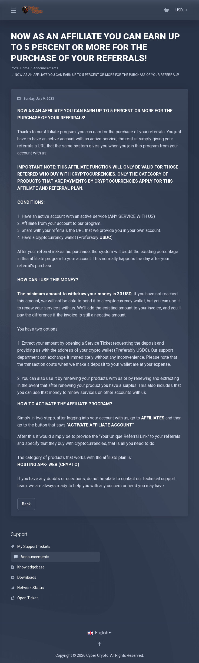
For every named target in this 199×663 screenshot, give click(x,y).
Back (26, 504)
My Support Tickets (30, 546)
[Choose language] (99, 633)
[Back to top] (99, 643)
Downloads (23, 577)
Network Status (27, 588)
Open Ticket (24, 598)
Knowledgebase (28, 567)
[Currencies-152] (180, 10)
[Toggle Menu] (13, 10)
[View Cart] (167, 10)
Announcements (45, 68)
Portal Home (20, 68)
